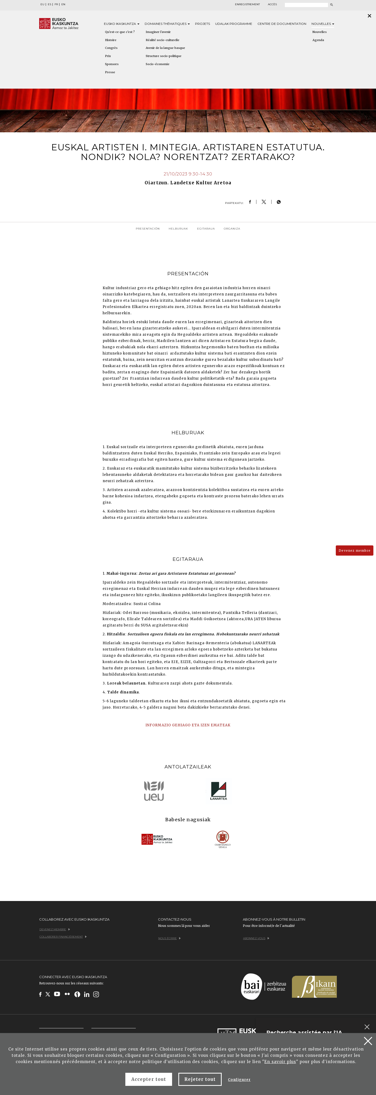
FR (56, 4)
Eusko (121, 24)
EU (42, 4)
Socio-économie (157, 64)
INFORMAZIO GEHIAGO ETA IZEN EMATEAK (187, 725)
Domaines (167, 24)
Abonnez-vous (256, 938)
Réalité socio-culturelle (162, 40)
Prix (108, 56)
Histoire (110, 40)
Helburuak (178, 228)
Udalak (233, 24)
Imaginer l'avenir (158, 32)
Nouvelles (323, 24)
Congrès (111, 48)
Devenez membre (355, 550)
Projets (202, 24)
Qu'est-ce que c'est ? (120, 32)
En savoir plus (280, 1061)
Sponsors (112, 64)
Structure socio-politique (163, 56)
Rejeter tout (200, 1079)
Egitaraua (206, 228)
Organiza (232, 228)
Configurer (239, 1079)
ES (49, 4)
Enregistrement (247, 4)
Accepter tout (148, 1079)
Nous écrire (169, 938)
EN (63, 4)
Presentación (148, 228)
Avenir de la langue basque (165, 48)
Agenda (318, 40)
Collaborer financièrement (63, 936)
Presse (110, 72)
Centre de (281, 24)
